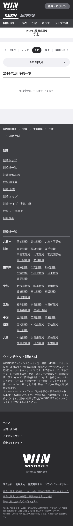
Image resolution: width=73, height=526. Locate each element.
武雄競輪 (52, 337)
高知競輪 (52, 324)
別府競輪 (38, 343)
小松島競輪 (37, 324)
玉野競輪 (22, 317)
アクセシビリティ (12, 436)
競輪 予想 (9, 189)
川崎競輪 (50, 267)
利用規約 (20, 484)
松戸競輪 (22, 267)
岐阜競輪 (38, 286)
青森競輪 (36, 241)
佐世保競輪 (23, 343)
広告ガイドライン (12, 442)
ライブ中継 (61, 23)
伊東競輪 (52, 273)
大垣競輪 (52, 286)
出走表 (23, 23)
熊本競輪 (52, 343)
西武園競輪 (54, 254)
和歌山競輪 (23, 310)
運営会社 (7, 484)
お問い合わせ (10, 429)
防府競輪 (50, 317)
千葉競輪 (36, 267)
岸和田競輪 (40, 310)
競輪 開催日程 (11, 174)
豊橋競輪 (22, 291)
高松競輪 (22, 324)
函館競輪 (22, 241)
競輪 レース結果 (13, 211)
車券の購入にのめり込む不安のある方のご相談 (27, 496)
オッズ (46, 23)
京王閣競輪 (23, 260)
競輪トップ (10, 160)
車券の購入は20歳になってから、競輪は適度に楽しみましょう (36, 491)
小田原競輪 (37, 273)
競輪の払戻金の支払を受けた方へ (20, 501)
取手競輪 (50, 248)
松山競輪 (22, 330)
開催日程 (8, 23)
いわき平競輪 (53, 241)
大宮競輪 (38, 254)
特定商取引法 (35, 484)
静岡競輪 (22, 278)
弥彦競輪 (22, 248)
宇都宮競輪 (23, 254)
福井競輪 (22, 304)
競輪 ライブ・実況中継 (17, 203)
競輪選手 (8, 218)
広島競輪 (36, 317)
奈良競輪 (36, 304)
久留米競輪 (37, 337)
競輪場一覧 (10, 167)
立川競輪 (38, 260)
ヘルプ (6, 422)
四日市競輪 (23, 297)
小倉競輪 (22, 337)
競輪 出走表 (10, 182)
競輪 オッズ (10, 196)
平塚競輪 (22, 273)
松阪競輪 (50, 291)
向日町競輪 (51, 304)
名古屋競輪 (23, 286)
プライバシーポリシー (57, 484)
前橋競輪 (36, 248)
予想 (34, 23)
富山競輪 (36, 291)
